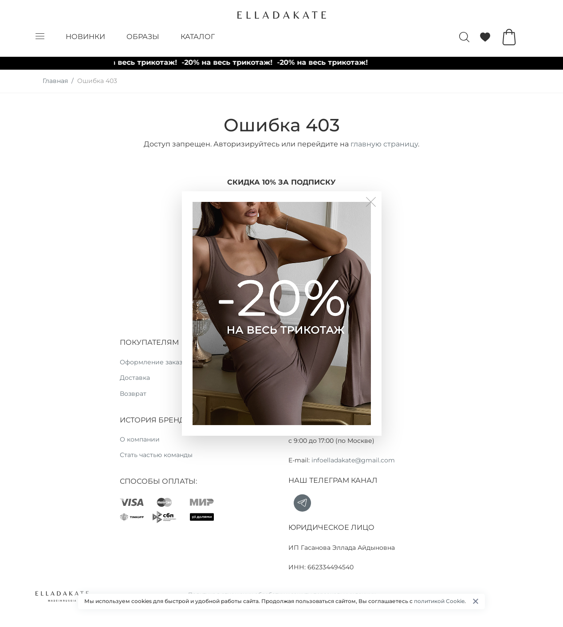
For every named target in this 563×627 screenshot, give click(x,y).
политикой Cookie (439, 601)
